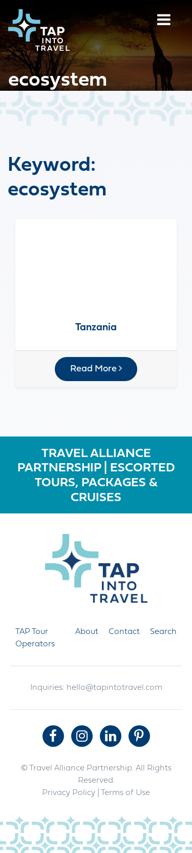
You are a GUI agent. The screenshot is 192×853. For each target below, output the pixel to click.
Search (163, 632)
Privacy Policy (68, 793)
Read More (96, 369)
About (86, 632)
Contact (124, 632)
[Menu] (164, 21)
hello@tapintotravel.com (114, 688)
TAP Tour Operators (35, 638)
